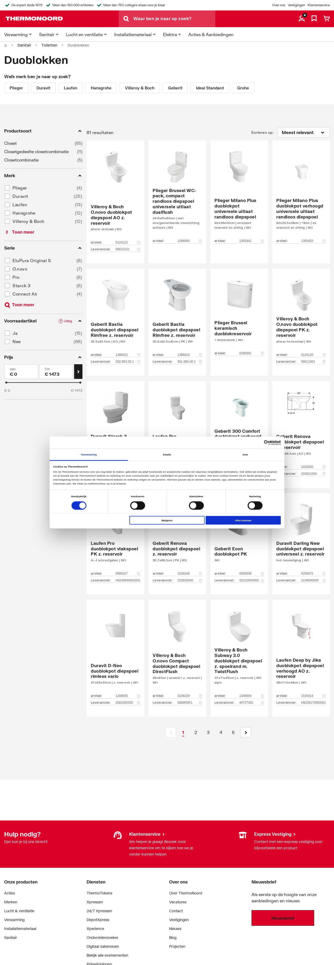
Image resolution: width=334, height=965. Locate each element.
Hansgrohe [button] (24, 212)
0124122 (128, 242)
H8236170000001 (313, 702)
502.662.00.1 (128, 361)
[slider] (6, 383)
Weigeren (167, 520)
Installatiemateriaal (20, 928)
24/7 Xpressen (99, 911)
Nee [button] (17, 341)
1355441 (251, 241)
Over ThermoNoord (185, 893)
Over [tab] (245, 454)
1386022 (128, 355)
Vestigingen (296, 5)
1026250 (313, 467)
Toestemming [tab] (89, 454)
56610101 (128, 249)
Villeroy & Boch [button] (29, 221)
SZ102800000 (251, 580)
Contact (176, 911)
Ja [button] (15, 333)
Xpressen (95, 902)
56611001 (313, 361)
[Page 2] (195, 732)
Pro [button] (16, 277)
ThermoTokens (99, 893)
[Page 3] (208, 732)
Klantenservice (319, 5)
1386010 (189, 355)
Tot (47, 369)
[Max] (56, 372)
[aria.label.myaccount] (301, 19)
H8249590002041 (128, 580)
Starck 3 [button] (21, 285)
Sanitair (24, 45)
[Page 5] (233, 732)
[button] (246, 732)
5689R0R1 (189, 702)
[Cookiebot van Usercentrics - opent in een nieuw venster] (258, 442)
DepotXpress (98, 919)
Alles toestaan (243, 520)
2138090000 (313, 580)
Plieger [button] (20, 187)
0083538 (251, 573)
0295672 (313, 573)
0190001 (251, 353)
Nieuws (175, 928)
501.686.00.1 (189, 361)
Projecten (177, 946)
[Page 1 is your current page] (183, 732)
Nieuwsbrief (282, 918)
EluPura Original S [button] (32, 260)
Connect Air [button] (25, 293)
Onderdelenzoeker (102, 937)
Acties (9, 893)
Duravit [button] (20, 196)
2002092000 (128, 702)
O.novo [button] (20, 268)
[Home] (5, 45)
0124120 (313, 355)
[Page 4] (221, 732)
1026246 (189, 573)
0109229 (189, 696)
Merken (10, 902)
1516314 (313, 696)
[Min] (21, 372)
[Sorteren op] (304, 132)
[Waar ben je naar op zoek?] (174, 18)
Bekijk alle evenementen (107, 955)
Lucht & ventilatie (19, 911)
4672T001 (251, 702)
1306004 (251, 696)
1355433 (313, 241)
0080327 (128, 573)
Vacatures (177, 902)
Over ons (278, 5)
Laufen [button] (20, 204)
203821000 (313, 474)
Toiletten (49, 45)
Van (13, 369)
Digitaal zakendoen (103, 946)
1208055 (128, 696)
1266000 (189, 241)
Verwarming (14, 919)
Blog (172, 937)
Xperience (95, 928)
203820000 (189, 580)
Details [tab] (167, 454)
